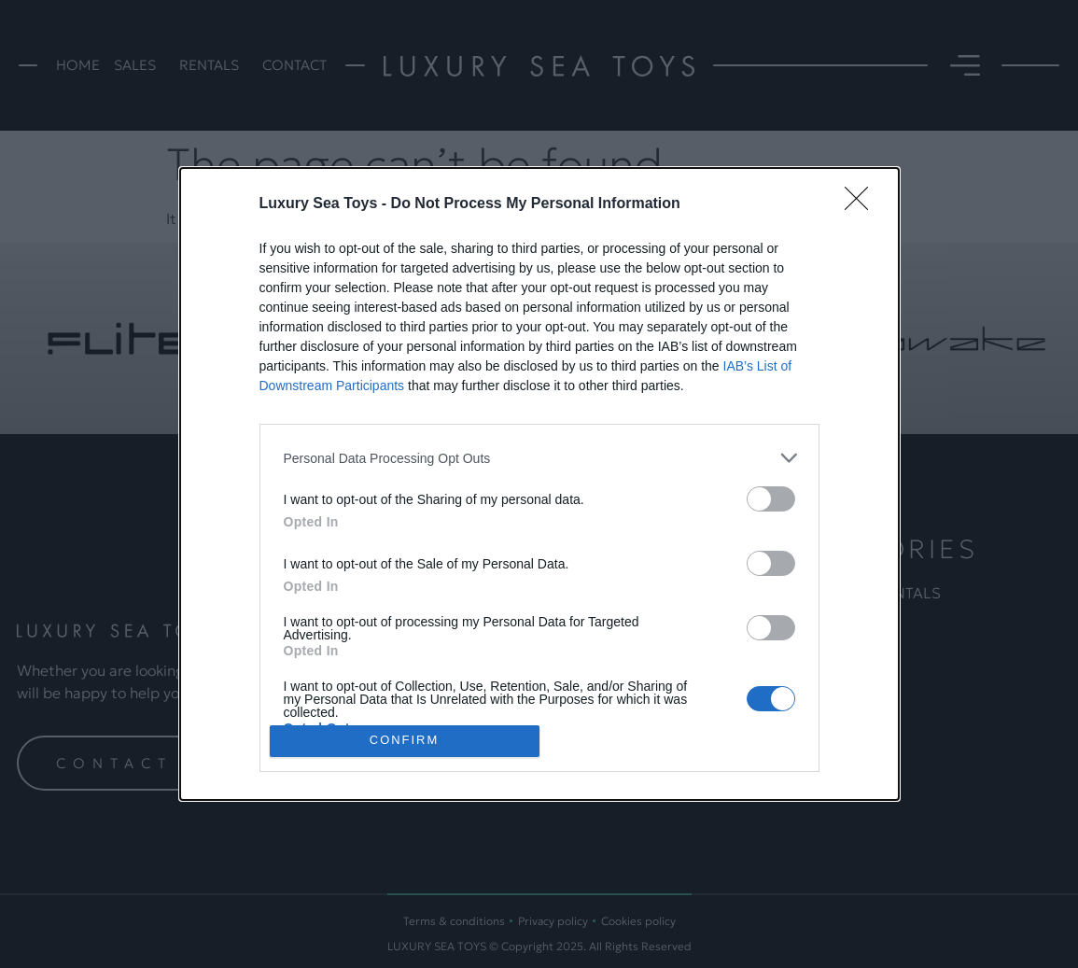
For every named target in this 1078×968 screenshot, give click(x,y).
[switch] (771, 499)
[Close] (862, 204)
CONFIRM (405, 741)
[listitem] (539, 458)
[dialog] (539, 483)
